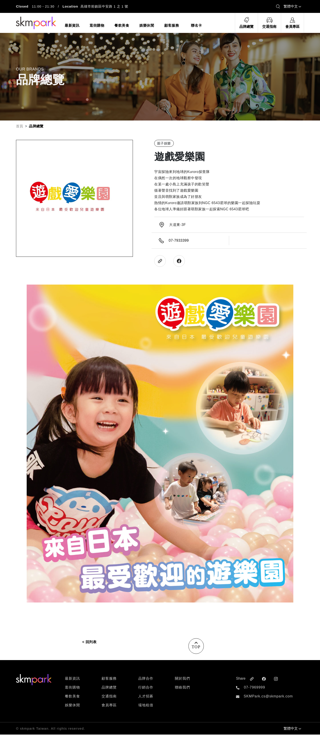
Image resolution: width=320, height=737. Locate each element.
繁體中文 (292, 6)
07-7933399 (179, 240)
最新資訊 (72, 681)
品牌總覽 (109, 690)
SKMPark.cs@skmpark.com (268, 699)
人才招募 (145, 699)
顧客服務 (109, 681)
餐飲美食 (72, 699)
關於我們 (182, 681)
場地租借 (145, 707)
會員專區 (109, 707)
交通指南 (109, 699)
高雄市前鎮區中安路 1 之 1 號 (104, 6)
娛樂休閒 (72, 707)
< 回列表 (89, 642)
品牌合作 (145, 681)
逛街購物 (72, 690)
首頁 (19, 126)
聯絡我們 (182, 690)
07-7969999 (254, 690)
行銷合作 (145, 690)
